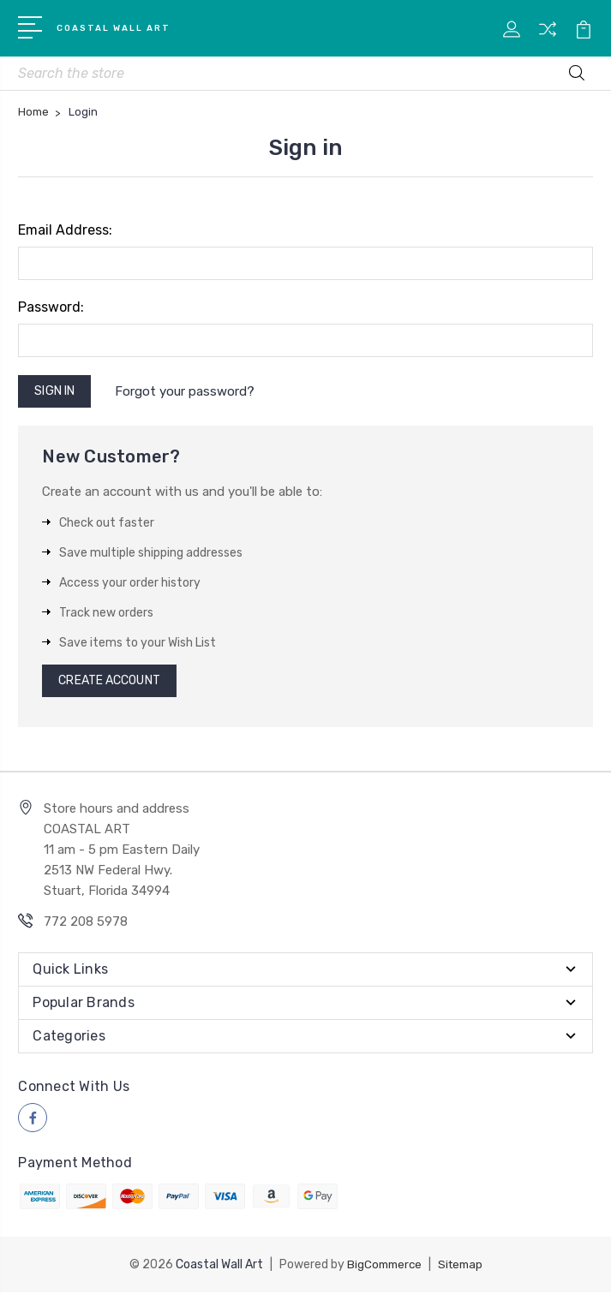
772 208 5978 (86, 925)
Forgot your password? (187, 394)
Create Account (108, 684)
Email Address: (65, 233)
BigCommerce (382, 1266)
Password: (51, 310)
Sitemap (462, 1266)
